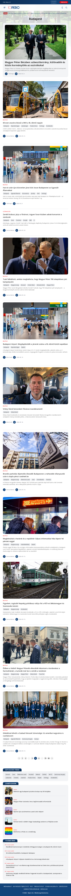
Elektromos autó (22, 774)
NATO (50, 774)
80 (48, 758)
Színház (44, 774)
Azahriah (23, 778)
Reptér (39, 778)
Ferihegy (46, 778)
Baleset (38, 774)
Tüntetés (16, 778)
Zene (13, 774)
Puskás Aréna (31, 778)
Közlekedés (54, 778)
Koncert (8, 774)
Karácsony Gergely (60, 774)
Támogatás (64, 2)
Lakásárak (8, 778)
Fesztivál (31, 774)
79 (45, 758)
